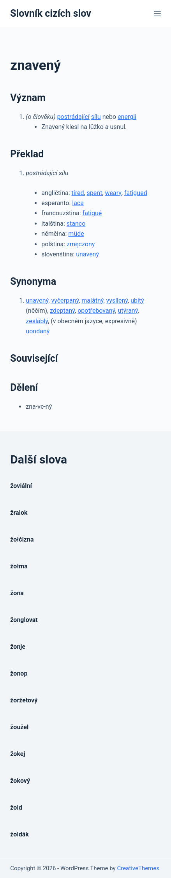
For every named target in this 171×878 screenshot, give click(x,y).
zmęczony (81, 244)
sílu (96, 116)
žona (17, 593)
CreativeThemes (138, 868)
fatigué (92, 213)
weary (113, 193)
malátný (92, 300)
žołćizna (21, 539)
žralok (18, 512)
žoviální (21, 486)
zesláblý (37, 321)
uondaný (37, 331)
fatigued (135, 193)
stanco (76, 223)
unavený (87, 254)
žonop (18, 673)
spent (94, 193)
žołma (18, 566)
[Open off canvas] (157, 13)
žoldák (19, 834)
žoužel (19, 727)
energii (127, 116)
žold (16, 807)
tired (78, 193)
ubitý (137, 300)
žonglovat (23, 620)
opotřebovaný (96, 310)
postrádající (73, 116)
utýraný (128, 310)
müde (76, 233)
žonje (17, 646)
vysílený (117, 300)
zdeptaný (62, 310)
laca (78, 203)
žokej (17, 754)
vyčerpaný (65, 300)
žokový (20, 780)
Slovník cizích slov (50, 13)
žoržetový (23, 700)
